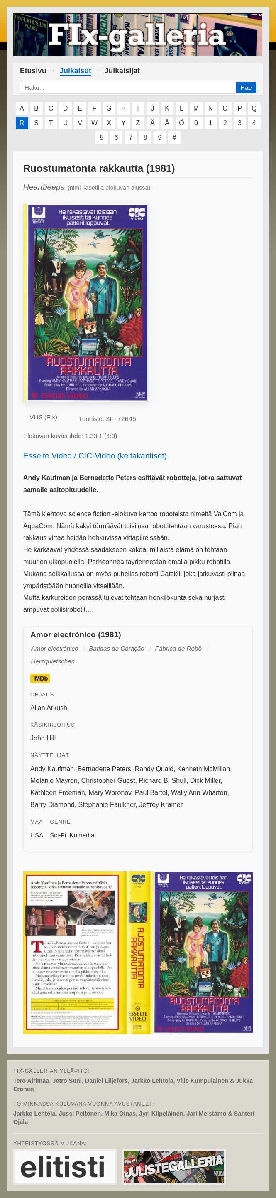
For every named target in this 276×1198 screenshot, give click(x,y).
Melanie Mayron (54, 780)
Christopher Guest (108, 780)
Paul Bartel (151, 792)
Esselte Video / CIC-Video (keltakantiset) (95, 455)
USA (36, 835)
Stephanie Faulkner (107, 804)
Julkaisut (75, 71)
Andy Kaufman (52, 768)
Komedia (82, 835)
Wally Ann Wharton (199, 792)
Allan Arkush (48, 707)
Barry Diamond (52, 804)
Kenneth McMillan (203, 768)
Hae (246, 87)
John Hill (43, 738)
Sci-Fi (58, 835)
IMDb (40, 678)
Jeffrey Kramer (161, 804)
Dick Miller (205, 780)
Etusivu (33, 71)
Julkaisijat (122, 71)
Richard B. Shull (162, 780)
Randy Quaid (154, 768)
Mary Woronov (110, 792)
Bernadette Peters (104, 768)
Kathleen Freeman (57, 792)
